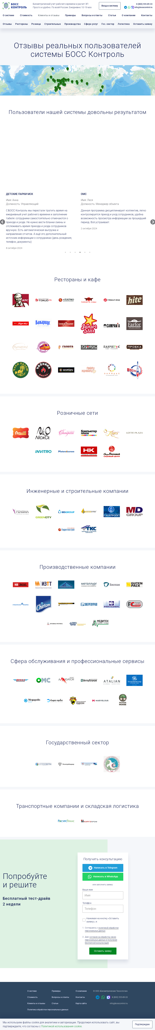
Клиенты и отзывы (36, 1003)
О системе (32, 991)
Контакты (80, 997)
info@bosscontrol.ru (143, 7)
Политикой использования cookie (61, 1026)
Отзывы (7, 24)
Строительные (52, 24)
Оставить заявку (142, 24)
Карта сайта (81, 1003)
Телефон (86, 903)
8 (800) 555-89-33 (144, 4)
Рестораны (21, 24)
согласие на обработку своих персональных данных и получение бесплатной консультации (101, 940)
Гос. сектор (107, 24)
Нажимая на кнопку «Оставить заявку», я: (101, 920)
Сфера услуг (91, 24)
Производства (72, 24)
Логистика (124, 24)
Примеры (56, 991)
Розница (36, 24)
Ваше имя (87, 890)
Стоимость (32, 997)
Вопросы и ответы (60, 997)
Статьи (55, 1003)
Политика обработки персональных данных (47, 1009)
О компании (81, 991)
